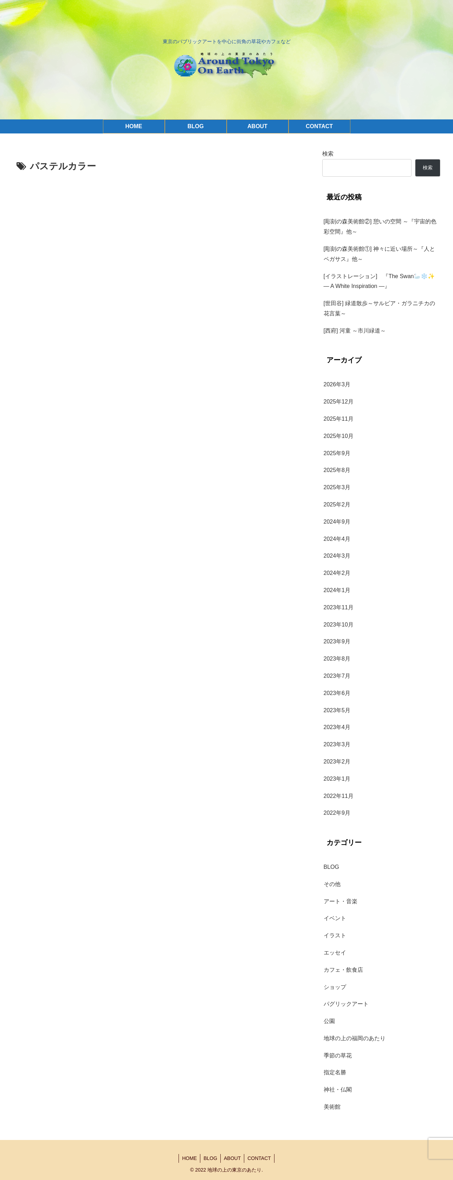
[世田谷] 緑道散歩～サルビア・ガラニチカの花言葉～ (379, 308)
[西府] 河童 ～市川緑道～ (355, 331)
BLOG (210, 1158)
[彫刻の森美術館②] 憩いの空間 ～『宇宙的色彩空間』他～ (380, 226)
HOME (188, 1158)
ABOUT (232, 1158)
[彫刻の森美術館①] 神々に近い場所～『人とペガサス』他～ (379, 254)
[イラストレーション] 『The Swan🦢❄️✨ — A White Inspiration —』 (382, 281)
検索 (328, 154)
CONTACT (260, 1158)
